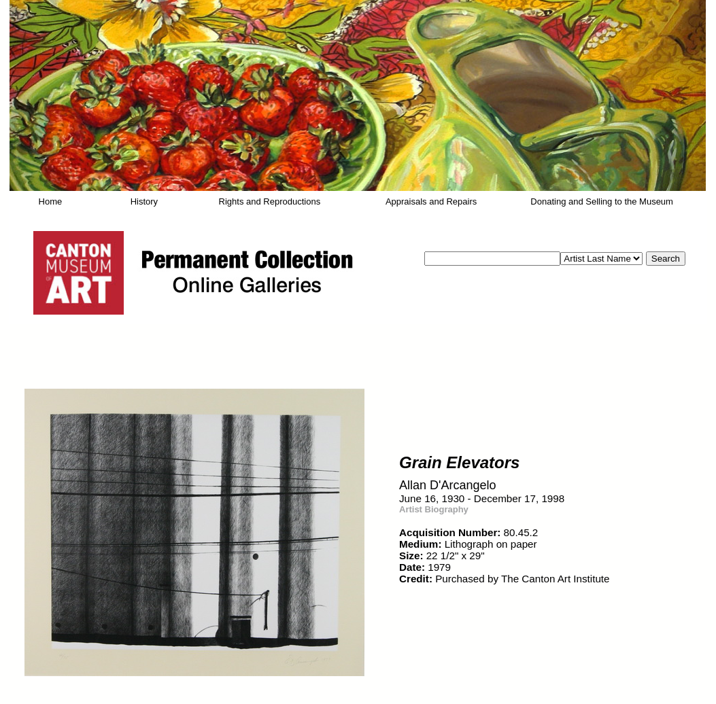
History (144, 201)
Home (51, 201)
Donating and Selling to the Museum (601, 201)
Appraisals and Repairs (431, 201)
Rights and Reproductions (270, 201)
